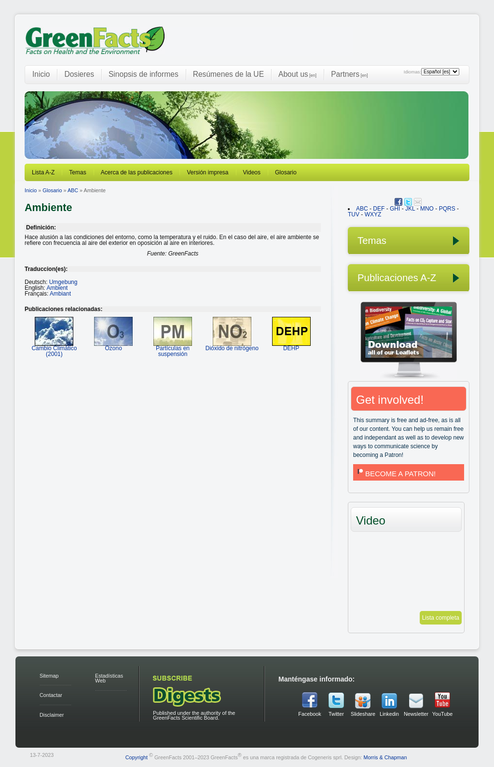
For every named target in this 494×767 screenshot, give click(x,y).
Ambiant (60, 293)
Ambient (57, 287)
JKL (410, 208)
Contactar (51, 695)
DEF (378, 208)
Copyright (136, 757)
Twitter (336, 714)
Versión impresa (207, 172)
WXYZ (373, 214)
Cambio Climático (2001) (54, 348)
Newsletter (416, 714)
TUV (353, 214)
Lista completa (440, 617)
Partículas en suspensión (172, 348)
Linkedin (389, 714)
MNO (427, 208)
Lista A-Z (43, 172)
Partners (349, 74)
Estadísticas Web (109, 678)
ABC (73, 190)
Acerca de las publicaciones (137, 172)
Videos (252, 172)
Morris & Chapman (385, 757)
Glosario (286, 172)
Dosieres (79, 74)
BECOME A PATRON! (396, 473)
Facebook (309, 714)
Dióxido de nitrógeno (232, 345)
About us (297, 74)
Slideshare (363, 714)
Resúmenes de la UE (228, 74)
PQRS (447, 208)
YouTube (442, 714)
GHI (395, 208)
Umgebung (63, 282)
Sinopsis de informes (143, 74)
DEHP (291, 345)
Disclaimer (52, 715)
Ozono (113, 345)
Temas (77, 172)
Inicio (41, 74)
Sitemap (49, 676)
